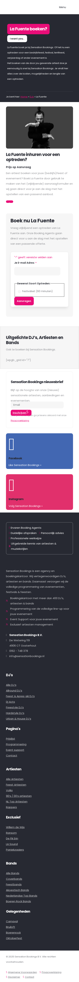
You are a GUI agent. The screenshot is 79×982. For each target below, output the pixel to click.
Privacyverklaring (20, 420)
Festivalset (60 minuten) (37, 291)
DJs (32, 96)
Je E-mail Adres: (25, 263)
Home (24, 96)
